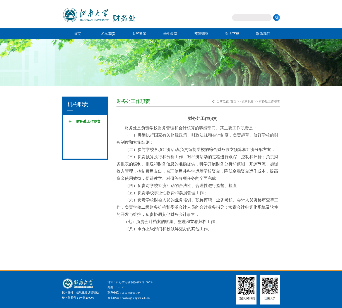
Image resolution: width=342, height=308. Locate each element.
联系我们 (263, 34)
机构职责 (108, 34)
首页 (77, 34)
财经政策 (139, 34)
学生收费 (170, 34)
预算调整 (201, 34)
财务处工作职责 (88, 121)
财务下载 (232, 34)
